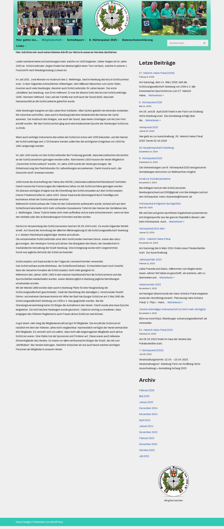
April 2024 (145, 423)
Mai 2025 (144, 399)
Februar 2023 (146, 441)
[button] (63, 40)
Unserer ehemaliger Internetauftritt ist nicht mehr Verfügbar (172, 311)
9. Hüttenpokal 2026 (150, 102)
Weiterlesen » (156, 95)
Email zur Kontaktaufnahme (155, 179)
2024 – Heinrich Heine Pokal (155, 240)
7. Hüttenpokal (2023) (151, 352)
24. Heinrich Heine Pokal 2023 (156, 332)
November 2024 (148, 417)
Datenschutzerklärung (138, 40)
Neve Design (23, 524)
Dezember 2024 (148, 411)
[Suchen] (184, 43)
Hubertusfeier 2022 (150, 286)
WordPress (56, 524)
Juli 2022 (144, 459)
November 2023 (148, 435)
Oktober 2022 (147, 453)
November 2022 (148, 447)
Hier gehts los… (27, 40)
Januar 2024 (146, 429)
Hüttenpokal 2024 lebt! (152, 230)
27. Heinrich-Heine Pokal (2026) (157, 73)
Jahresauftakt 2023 (150, 261)
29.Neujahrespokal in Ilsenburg (156, 148)
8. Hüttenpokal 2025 (150, 159)
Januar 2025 (146, 405)
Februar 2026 (146, 393)
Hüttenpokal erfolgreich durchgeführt (160, 205)
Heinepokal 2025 (148, 127)
